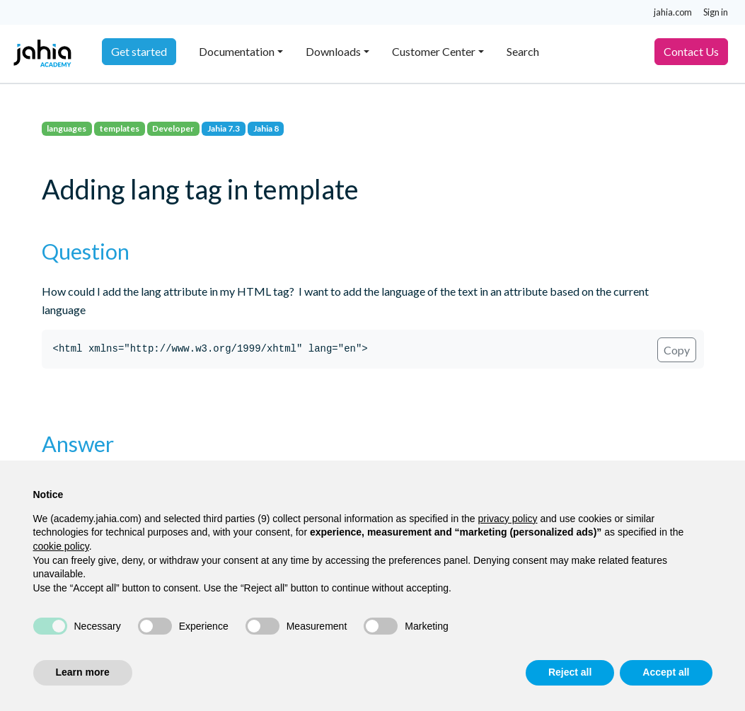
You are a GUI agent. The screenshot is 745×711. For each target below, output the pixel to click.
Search (523, 51)
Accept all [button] (665, 672)
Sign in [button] (715, 12)
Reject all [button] (569, 672)
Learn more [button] (83, 672)
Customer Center (433, 51)
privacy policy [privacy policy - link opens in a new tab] (508, 518)
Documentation (237, 51)
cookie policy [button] (61, 546)
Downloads (333, 51)
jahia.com (673, 12)
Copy (677, 350)
